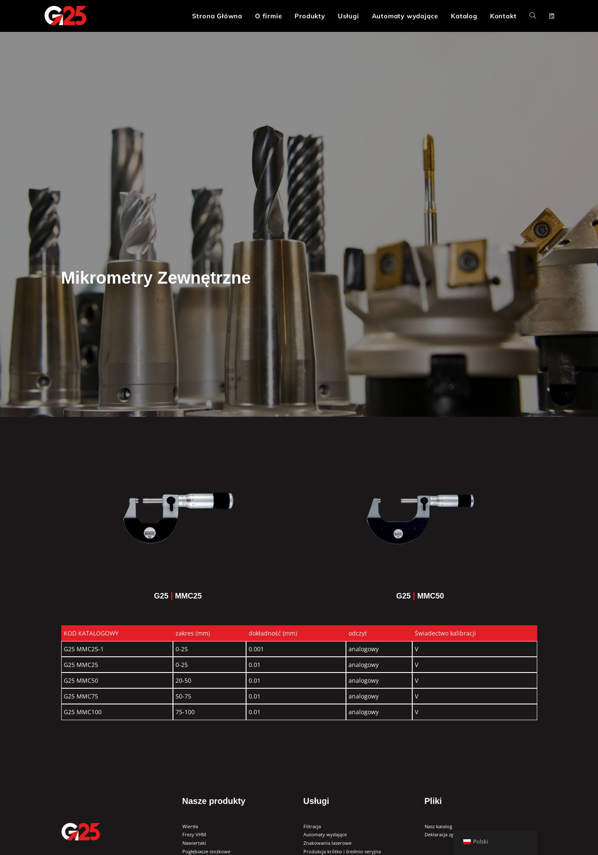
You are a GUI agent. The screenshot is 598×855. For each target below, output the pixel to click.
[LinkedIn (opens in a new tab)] (552, 16)
